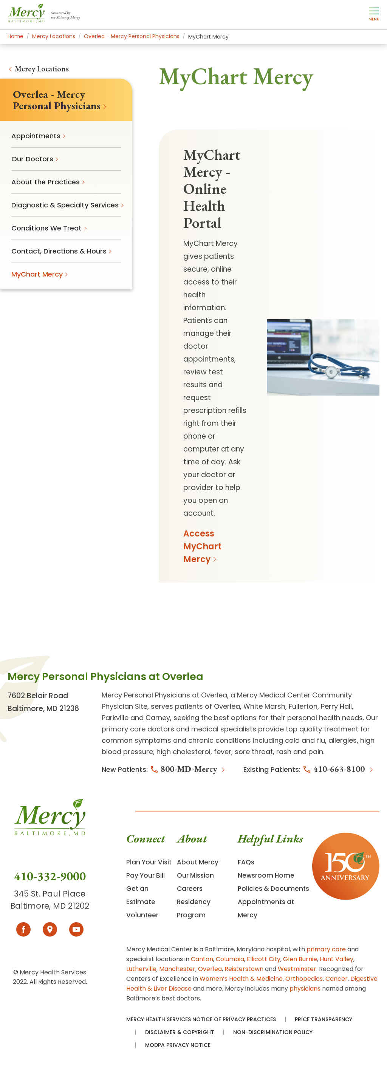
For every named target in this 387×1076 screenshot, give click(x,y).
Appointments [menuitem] (35, 136)
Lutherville (141, 969)
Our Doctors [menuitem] (32, 159)
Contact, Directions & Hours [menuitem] (59, 251)
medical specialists (223, 729)
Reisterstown (243, 969)
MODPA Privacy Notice (178, 1045)
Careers (190, 888)
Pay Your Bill (145, 875)
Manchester (177, 969)
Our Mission (195, 875)
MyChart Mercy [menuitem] (37, 274)
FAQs (246, 862)
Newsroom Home (266, 875)
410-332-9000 (50, 876)
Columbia (230, 959)
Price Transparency (323, 1019)
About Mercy (197, 862)
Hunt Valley (336, 959)
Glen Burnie (300, 959)
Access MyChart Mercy (202, 546)
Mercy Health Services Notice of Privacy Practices (201, 1019)
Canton (202, 959)
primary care (326, 949)
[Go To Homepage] (49, 833)
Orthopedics (304, 978)
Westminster (297, 969)
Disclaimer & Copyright (179, 1032)
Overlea (210, 969)
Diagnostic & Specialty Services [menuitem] (65, 205)
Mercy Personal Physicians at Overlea (164, 695)
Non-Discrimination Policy (273, 1032)
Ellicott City (263, 959)
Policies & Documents (273, 888)
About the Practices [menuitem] (45, 182)
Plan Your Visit (149, 862)
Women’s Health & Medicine (241, 978)
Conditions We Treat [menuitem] (46, 228)
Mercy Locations (42, 69)
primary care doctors (138, 729)
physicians (304, 988)
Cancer (336, 978)
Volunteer (142, 915)
